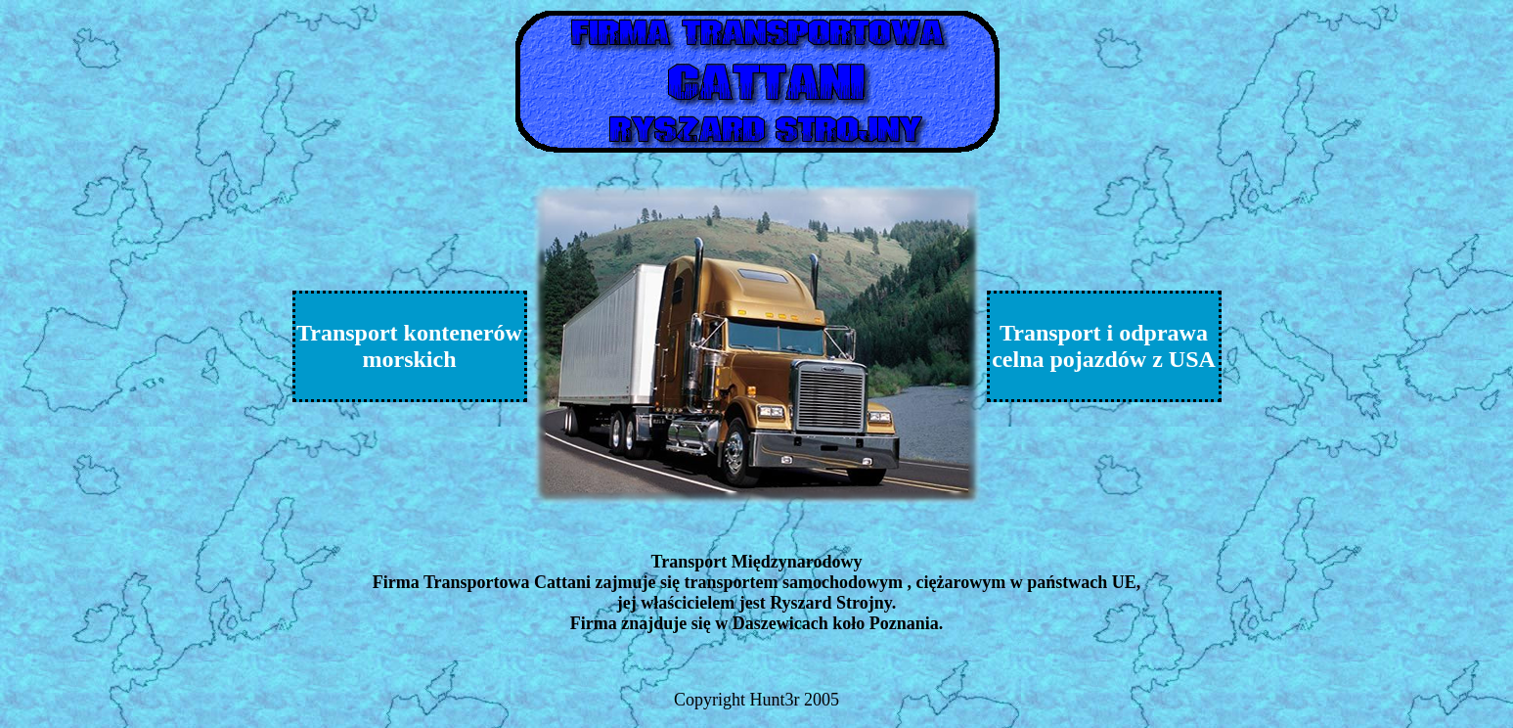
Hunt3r (775, 699)
